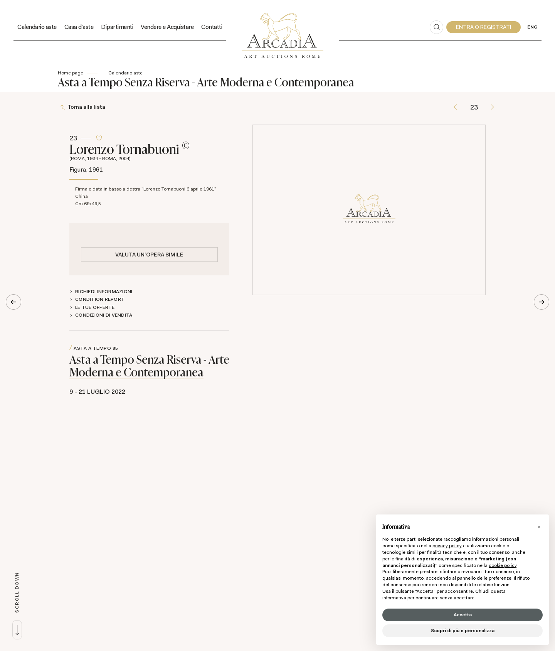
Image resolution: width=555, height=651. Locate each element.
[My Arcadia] (483, 27)
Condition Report (99, 299)
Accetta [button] (463, 615)
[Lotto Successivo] (492, 107)
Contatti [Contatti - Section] (211, 27)
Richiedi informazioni (103, 291)
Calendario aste (125, 73)
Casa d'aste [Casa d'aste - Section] (79, 27)
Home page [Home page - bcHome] (70, 73)
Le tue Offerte (95, 307)
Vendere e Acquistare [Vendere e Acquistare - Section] (167, 27)
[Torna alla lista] (83, 107)
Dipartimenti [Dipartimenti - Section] (117, 27)
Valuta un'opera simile (149, 254)
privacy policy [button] (447, 546)
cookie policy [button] (502, 565)
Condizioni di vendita (103, 315)
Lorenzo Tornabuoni (149, 151)
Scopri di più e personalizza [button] (462, 630)
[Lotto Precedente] (455, 107)
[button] (539, 527)
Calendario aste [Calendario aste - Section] (37, 27)
